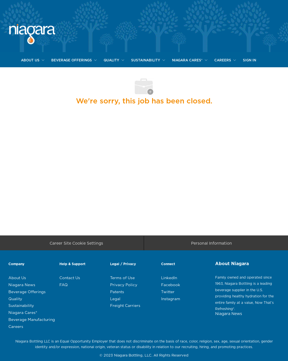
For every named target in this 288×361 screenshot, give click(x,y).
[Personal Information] (211, 244)
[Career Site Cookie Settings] (76, 244)
